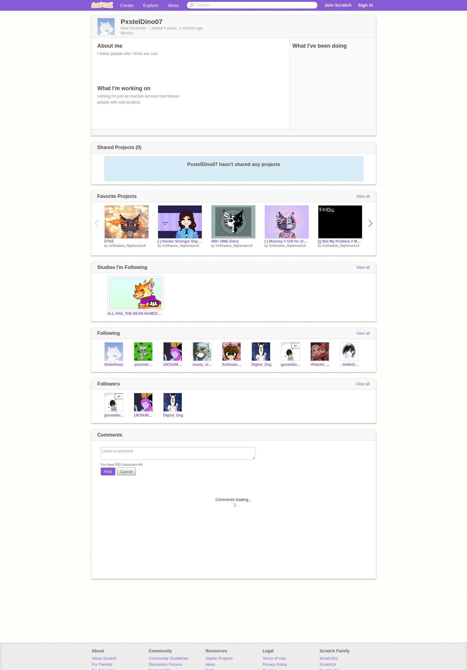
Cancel (126, 471)
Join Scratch (337, 5)
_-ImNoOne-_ (350, 364)
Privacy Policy (274, 664)
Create (127, 5)
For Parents (102, 664)
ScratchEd (329, 658)
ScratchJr (328, 664)
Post (108, 471)
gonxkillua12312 (291, 364)
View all (363, 196)
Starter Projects (219, 658)
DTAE (109, 241)
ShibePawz (114, 364)
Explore (151, 5)
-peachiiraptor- (144, 364)
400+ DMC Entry (225, 241)
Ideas (173, 5)
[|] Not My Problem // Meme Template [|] (340, 241)
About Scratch (104, 658)
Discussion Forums (165, 664)
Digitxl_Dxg (262, 364)
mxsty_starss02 (203, 364)
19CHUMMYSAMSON (173, 364)
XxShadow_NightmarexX (127, 245)
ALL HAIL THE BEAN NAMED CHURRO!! (134, 313)
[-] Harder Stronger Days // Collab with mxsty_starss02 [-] (180, 241)
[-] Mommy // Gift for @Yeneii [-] (287, 241)
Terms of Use (274, 658)
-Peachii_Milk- (320, 364)
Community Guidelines (168, 658)
